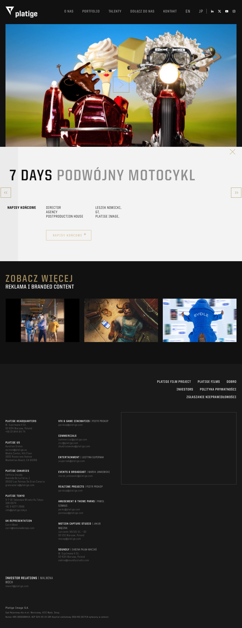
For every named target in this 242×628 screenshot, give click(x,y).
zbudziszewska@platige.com (74, 446)
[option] (42, 320)
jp (201, 11)
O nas (68, 11)
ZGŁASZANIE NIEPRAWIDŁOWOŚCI (211, 397)
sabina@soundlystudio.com (73, 560)
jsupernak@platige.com (71, 461)
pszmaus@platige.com (70, 513)
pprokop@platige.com (70, 425)
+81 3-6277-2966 (15, 506)
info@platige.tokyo (16, 510)
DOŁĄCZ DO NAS (142, 11)
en (188, 11)
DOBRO (232, 382)
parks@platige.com (69, 509)
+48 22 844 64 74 (15, 431)
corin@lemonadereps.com (19, 528)
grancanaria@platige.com (19, 485)
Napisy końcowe (70, 234)
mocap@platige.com (69, 539)
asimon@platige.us (16, 450)
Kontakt (170, 11)
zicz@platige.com (68, 443)
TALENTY (115, 11)
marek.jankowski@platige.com (75, 476)
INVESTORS (185, 389)
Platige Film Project (174, 382)
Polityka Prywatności (218, 389)
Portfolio (91, 11)
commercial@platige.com (72, 439)
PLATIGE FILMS (209, 382)
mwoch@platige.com (17, 586)
